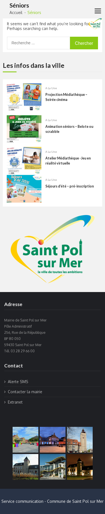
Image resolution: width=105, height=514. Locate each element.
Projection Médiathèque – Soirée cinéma (66, 97)
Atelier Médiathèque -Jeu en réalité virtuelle (68, 161)
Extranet (15, 402)
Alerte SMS (18, 381)
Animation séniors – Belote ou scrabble (69, 129)
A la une (51, 88)
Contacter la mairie (25, 391)
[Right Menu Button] (97, 11)
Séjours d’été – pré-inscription (69, 186)
